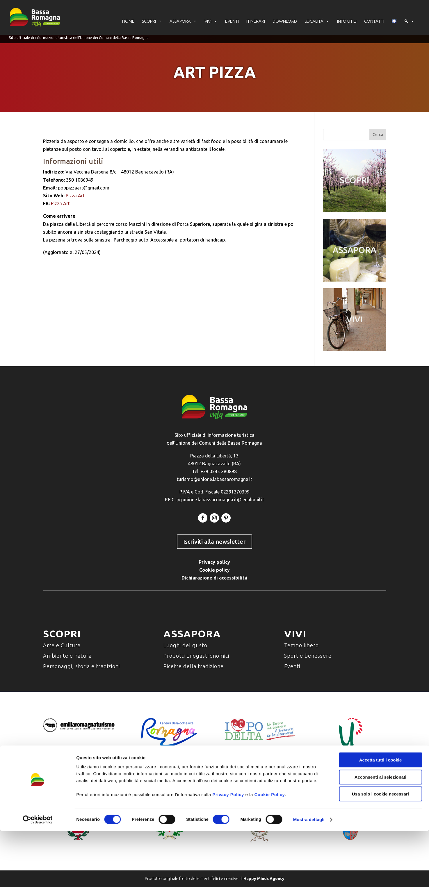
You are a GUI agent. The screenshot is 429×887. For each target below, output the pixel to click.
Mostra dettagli (309, 875)
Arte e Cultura (62, 645)
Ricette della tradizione (193, 666)
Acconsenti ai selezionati (380, 833)
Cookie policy (214, 570)
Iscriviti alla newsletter (214, 541)
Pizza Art (75, 195)
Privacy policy (214, 562)
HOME (128, 21)
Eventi (292, 666)
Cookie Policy (269, 850)
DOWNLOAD (285, 21)
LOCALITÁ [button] (317, 21)
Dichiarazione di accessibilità (214, 577)
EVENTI (232, 21)
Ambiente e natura (67, 656)
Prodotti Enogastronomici (196, 656)
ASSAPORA (183, 21)
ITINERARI (255, 21)
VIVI (211, 21)
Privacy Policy (228, 850)
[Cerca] (409, 22)
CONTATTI (374, 21)
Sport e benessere (308, 656)
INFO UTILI (347, 21)
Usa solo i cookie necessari (380, 849)
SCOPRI (152, 21)
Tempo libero (301, 645)
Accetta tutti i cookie (380, 815)
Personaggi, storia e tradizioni (81, 666)
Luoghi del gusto (185, 645)
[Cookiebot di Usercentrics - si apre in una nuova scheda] (37, 875)
